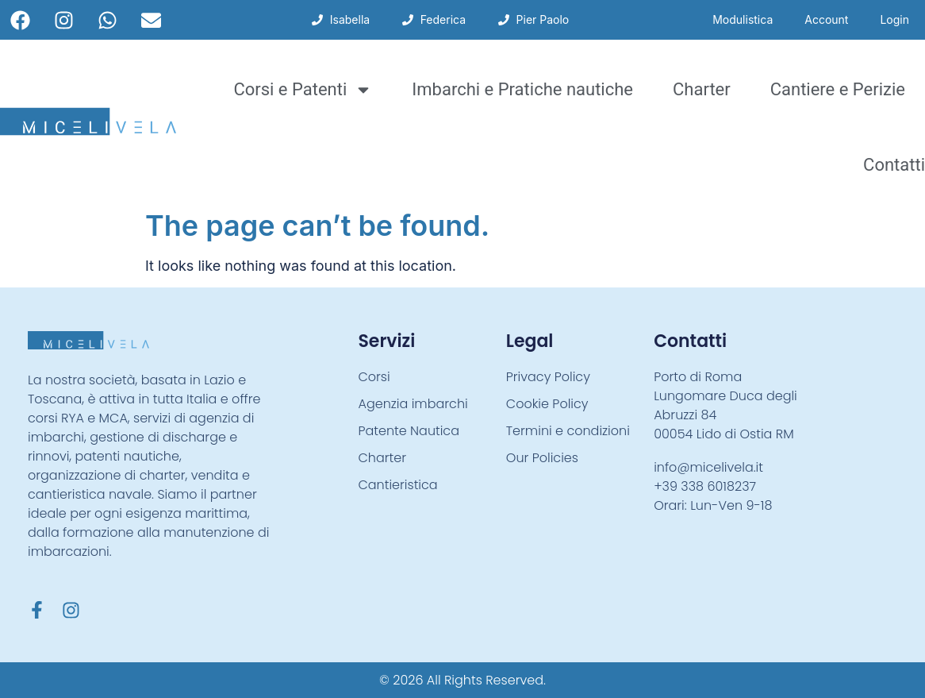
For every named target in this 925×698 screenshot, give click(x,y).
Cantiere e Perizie (837, 89)
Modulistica (742, 19)
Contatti (894, 165)
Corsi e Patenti (302, 89)
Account (826, 19)
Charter (702, 89)
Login (894, 19)
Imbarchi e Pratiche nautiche (522, 89)
